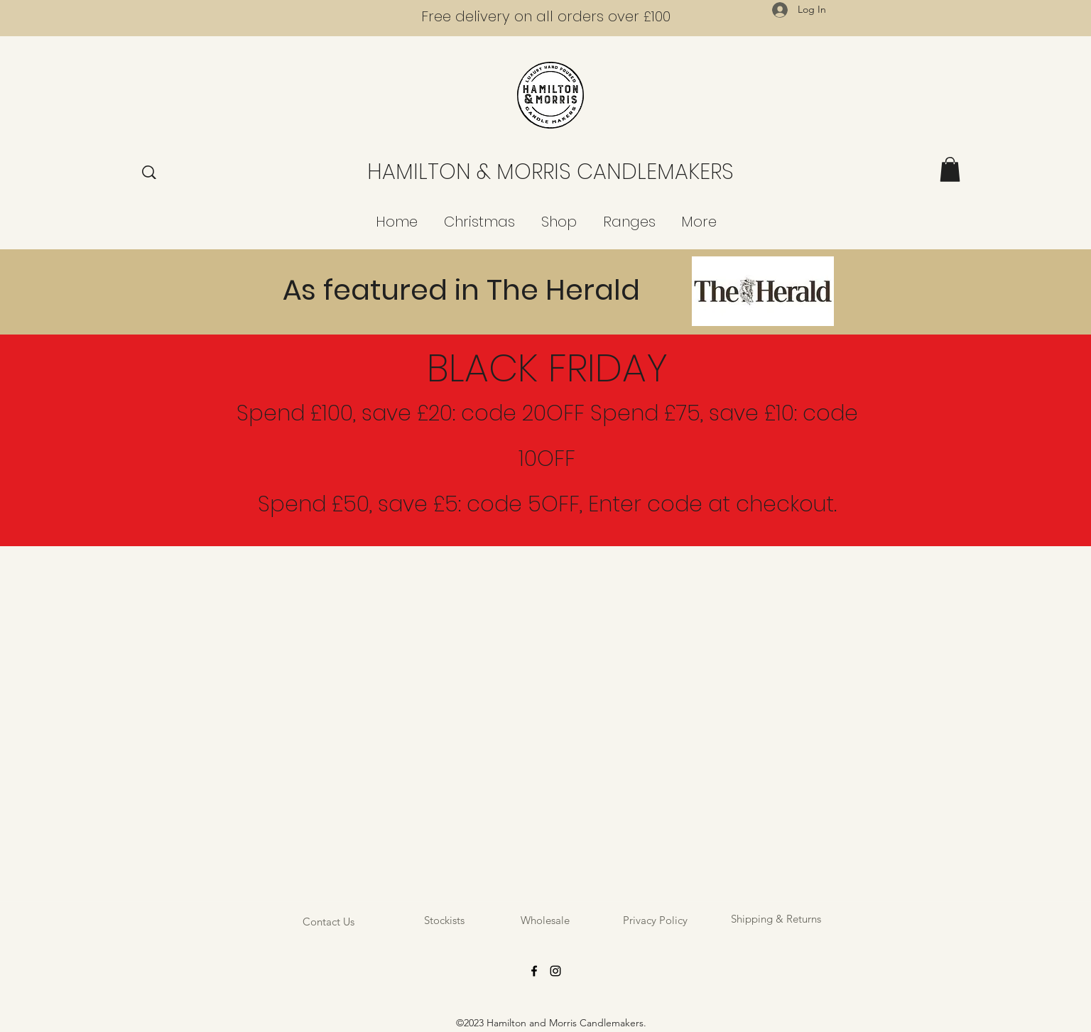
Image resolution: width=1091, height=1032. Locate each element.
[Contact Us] (328, 921)
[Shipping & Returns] (776, 919)
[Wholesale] (544, 920)
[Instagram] (555, 971)
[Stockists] (444, 920)
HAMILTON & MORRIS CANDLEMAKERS (550, 172)
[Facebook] (534, 971)
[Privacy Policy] (655, 920)
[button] (950, 169)
